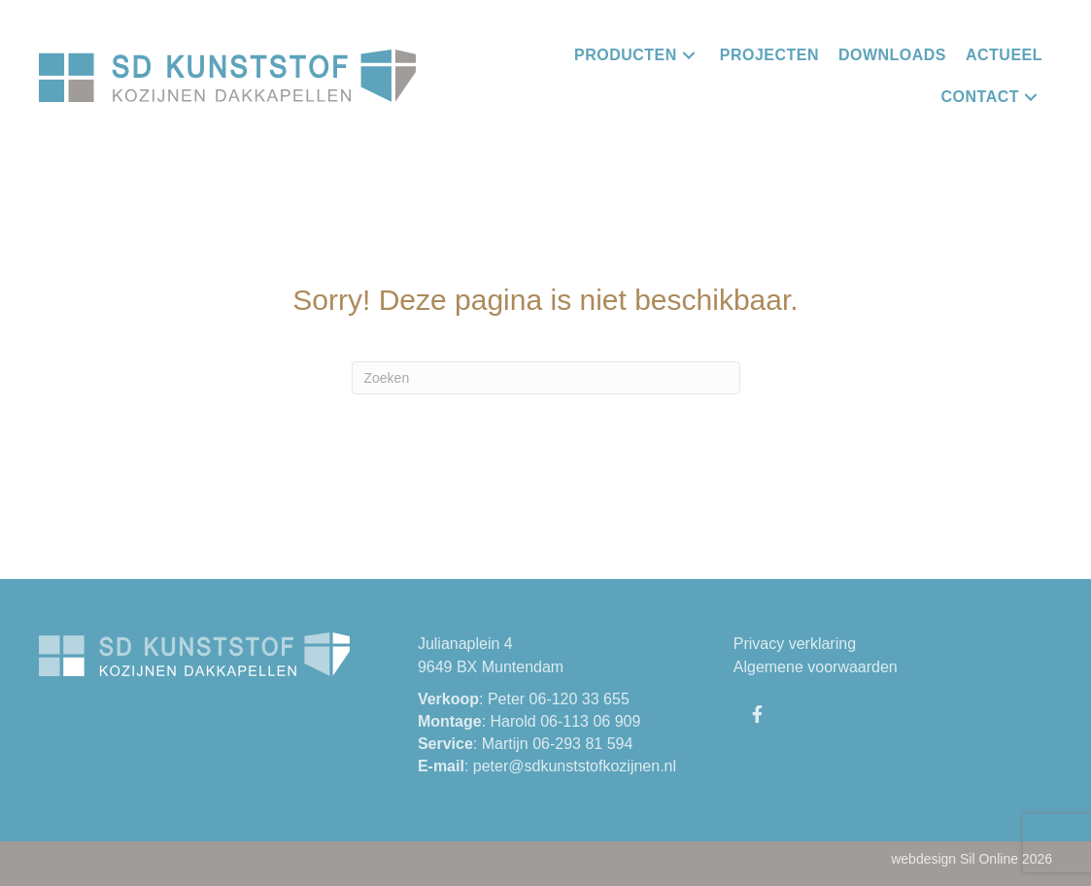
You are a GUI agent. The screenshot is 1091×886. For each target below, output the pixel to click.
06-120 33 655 (579, 699)
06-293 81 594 (582, 743)
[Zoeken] (546, 377)
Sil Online (989, 859)
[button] (687, 55)
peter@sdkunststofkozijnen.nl (574, 766)
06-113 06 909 (590, 721)
